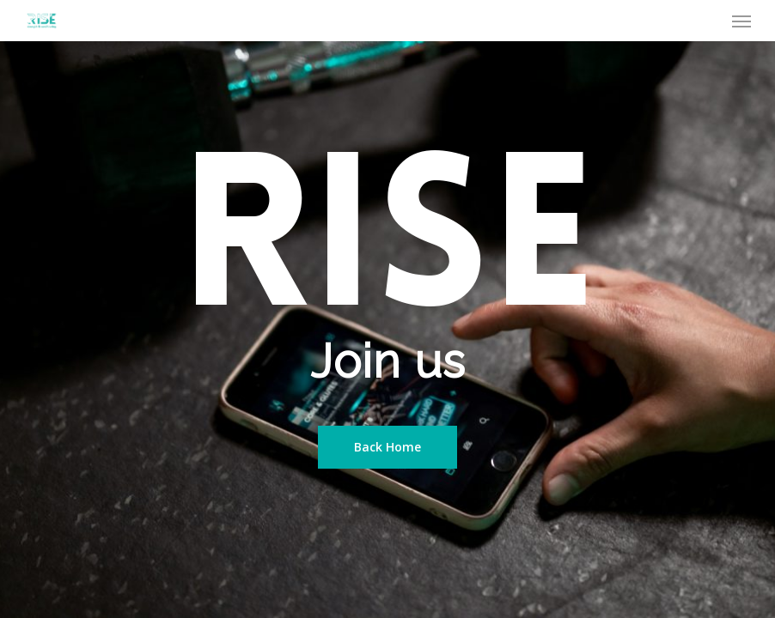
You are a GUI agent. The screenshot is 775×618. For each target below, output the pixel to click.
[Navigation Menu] (741, 20)
